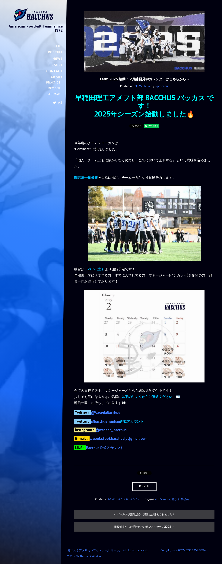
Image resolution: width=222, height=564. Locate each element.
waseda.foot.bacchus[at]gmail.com (118, 438)
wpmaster (161, 86)
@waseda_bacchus (111, 430)
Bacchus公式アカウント (104, 448)
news (166, 499)
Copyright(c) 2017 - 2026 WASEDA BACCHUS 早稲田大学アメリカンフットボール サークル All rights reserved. (77, 550)
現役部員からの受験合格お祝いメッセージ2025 (144, 527)
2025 (158, 499)
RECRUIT (55, 52)
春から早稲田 (180, 499)
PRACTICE (53, 82)
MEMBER (54, 88)
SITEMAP (53, 94)
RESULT (56, 65)
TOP (59, 46)
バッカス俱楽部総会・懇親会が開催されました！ (144, 514)
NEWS (58, 59)
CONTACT (54, 71)
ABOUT (57, 77)
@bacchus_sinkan (105, 421)
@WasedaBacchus (105, 413)
